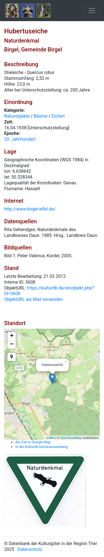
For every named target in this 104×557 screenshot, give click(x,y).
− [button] (12, 344)
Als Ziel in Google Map (32, 442)
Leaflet (50, 437)
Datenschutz (29, 549)
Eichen (58, 116)
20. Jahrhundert (19, 139)
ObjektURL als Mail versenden (33, 299)
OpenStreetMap (71, 437)
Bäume (40, 116)
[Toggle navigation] (92, 10)
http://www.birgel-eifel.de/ (29, 209)
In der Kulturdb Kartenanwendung (41, 447)
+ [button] (12, 336)
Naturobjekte (17, 116)
